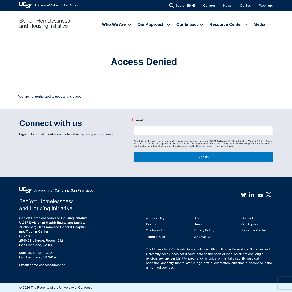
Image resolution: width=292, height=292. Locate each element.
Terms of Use (155, 237)
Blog (197, 218)
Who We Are (114, 24)
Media (259, 24)
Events (151, 224)
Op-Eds (245, 5)
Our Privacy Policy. (224, 146)
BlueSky (243, 194)
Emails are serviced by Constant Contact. (193, 146)
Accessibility (155, 218)
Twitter (268, 194)
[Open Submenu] (129, 24)
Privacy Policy (204, 230)
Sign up (203, 157)
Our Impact (187, 24)
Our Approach (151, 24)
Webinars (266, 5)
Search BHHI (185, 5)
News (227, 5)
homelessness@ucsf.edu (48, 265)
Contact (209, 5)
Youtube (260, 195)
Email (138, 120)
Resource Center (225, 24)
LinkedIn (251, 194)
